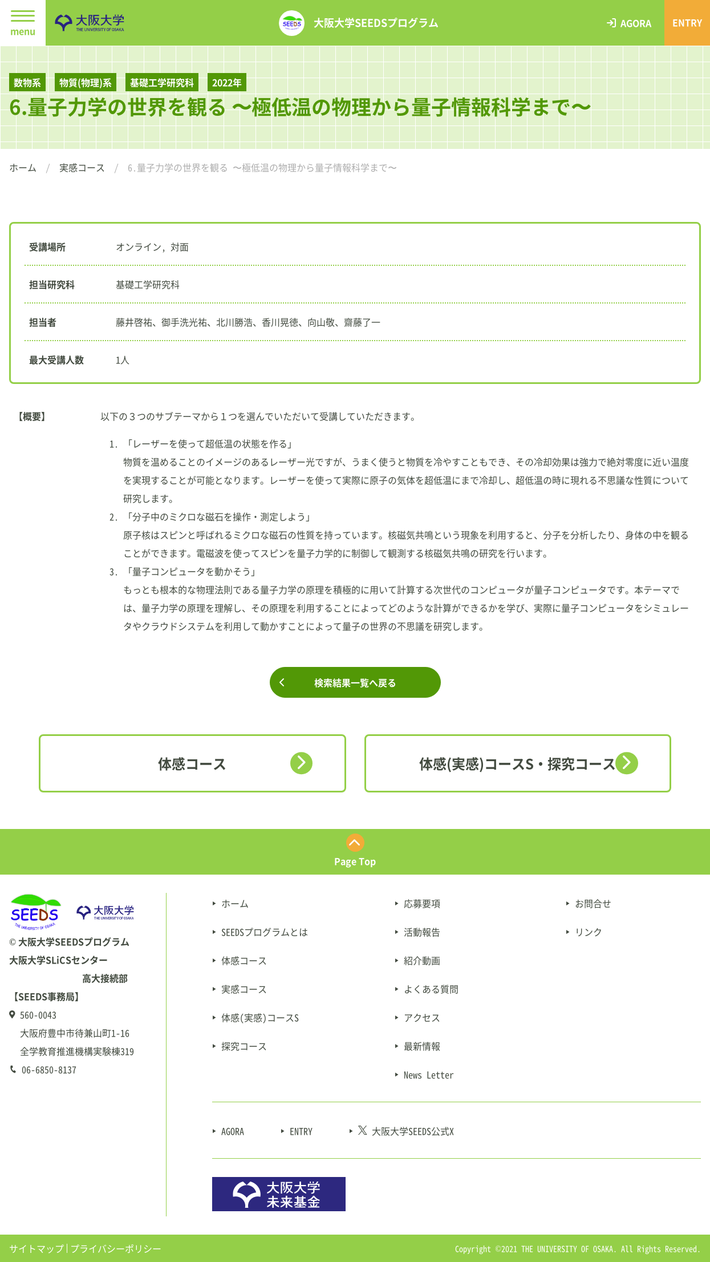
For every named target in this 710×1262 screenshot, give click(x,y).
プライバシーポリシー (115, 1248)
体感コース (192, 763)
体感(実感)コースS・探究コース (517, 763)
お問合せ (593, 903)
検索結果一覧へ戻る (355, 682)
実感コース (82, 167)
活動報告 (422, 932)
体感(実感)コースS (260, 1017)
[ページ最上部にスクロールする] (355, 852)
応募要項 (422, 903)
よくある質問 (431, 989)
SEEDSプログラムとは (264, 932)
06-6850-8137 (49, 1069)
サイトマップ (36, 1248)
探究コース (244, 1046)
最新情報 (422, 1046)
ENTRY (301, 1131)
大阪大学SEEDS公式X (406, 1131)
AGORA (232, 1131)
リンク (588, 932)
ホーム (22, 167)
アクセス (422, 1017)
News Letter (429, 1074)
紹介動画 (422, 960)
